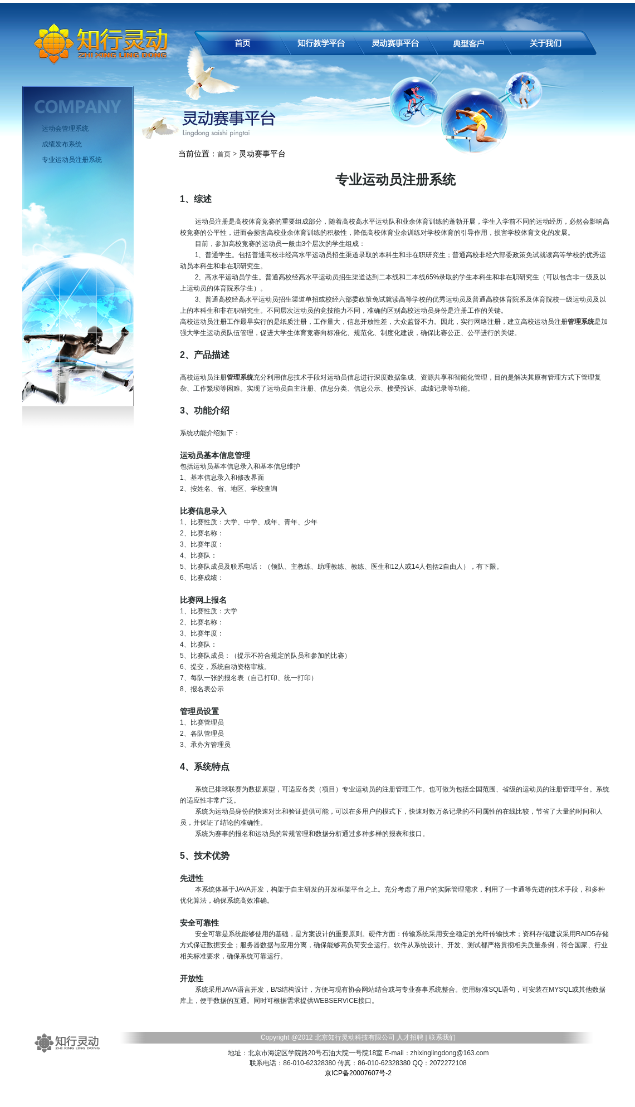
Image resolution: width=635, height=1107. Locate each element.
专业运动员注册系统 (72, 160)
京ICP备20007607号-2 (358, 1073)
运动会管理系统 (65, 128)
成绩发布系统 (62, 144)
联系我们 (441, 1037)
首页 (224, 154)
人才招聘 (410, 1037)
